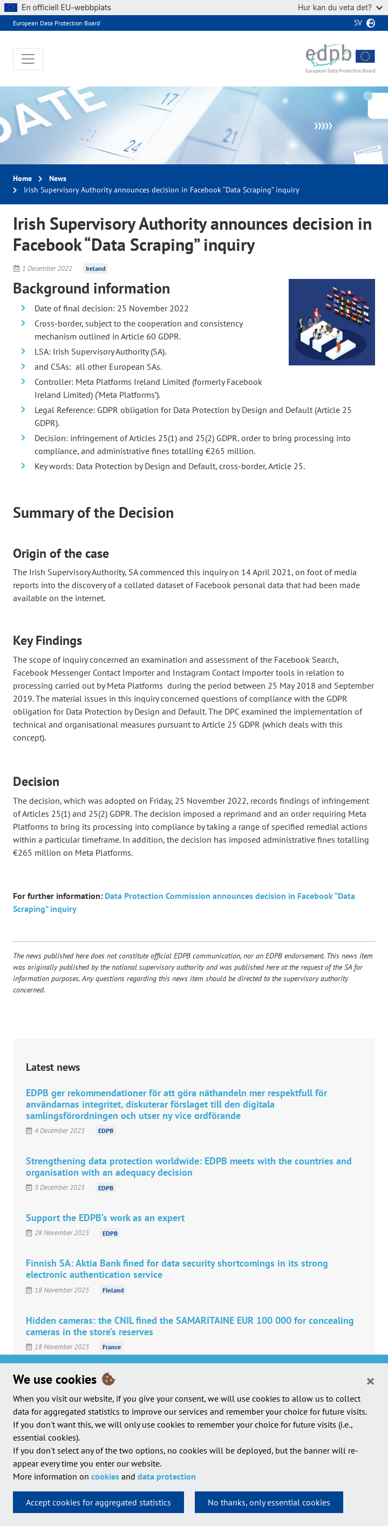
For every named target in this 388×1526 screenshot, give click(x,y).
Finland (113, 1290)
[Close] (370, 1380)
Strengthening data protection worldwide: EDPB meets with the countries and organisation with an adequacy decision (189, 1166)
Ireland (95, 268)
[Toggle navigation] (28, 59)
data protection (167, 1476)
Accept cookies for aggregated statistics (98, 1502)
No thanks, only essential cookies (269, 1502)
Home (22, 178)
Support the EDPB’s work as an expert (105, 1217)
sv (358, 23)
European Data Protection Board (56, 23)
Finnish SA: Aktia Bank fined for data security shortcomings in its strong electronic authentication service (177, 1269)
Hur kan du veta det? (340, 7)
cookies (105, 1476)
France (112, 1347)
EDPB (105, 1131)
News (57, 178)
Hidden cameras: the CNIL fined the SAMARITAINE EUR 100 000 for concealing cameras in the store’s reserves (190, 1326)
